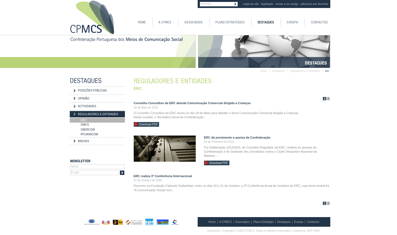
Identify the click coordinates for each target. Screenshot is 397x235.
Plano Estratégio (263, 221)
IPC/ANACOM (89, 134)
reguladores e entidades (305, 70)
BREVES (83, 141)
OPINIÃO (84, 98)
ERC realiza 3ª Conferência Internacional (163, 176)
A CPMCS (225, 221)
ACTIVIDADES (87, 106)
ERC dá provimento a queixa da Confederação (237, 137)
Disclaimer (213, 230)
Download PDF (148, 124)
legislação (267, 4)
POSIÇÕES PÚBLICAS (92, 90)
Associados (242, 221)
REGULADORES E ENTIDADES (98, 114)
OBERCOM (88, 129)
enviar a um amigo (287, 4)
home (263, 70)
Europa (298, 221)
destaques (278, 70)
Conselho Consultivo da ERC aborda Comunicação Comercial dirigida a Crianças (192, 103)
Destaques (284, 221)
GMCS (85, 124)
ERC (84, 120)
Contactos (313, 221)
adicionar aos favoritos (314, 4)
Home (212, 221)
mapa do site (251, 4)
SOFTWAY (313, 230)
